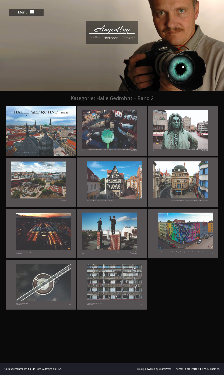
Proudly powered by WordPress (154, 368)
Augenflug (112, 28)
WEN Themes (211, 368)
